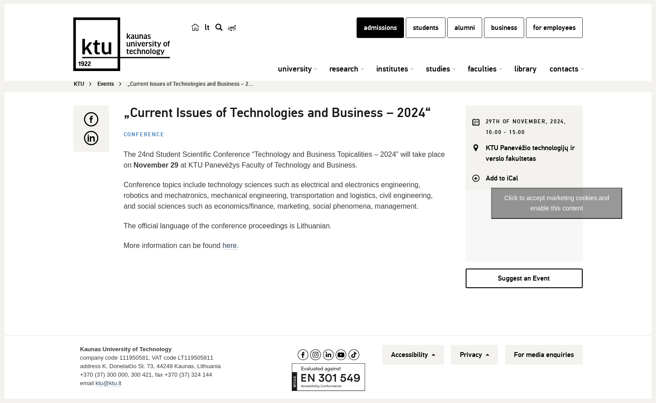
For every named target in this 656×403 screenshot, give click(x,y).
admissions (380, 28)
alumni (464, 28)
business (504, 28)
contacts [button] (564, 69)
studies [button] (438, 69)
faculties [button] (482, 69)
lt (207, 28)
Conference (144, 134)
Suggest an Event (524, 278)
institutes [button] (392, 69)
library (525, 69)
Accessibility (413, 354)
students (425, 28)
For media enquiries (544, 354)
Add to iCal (502, 178)
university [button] (294, 69)
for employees (554, 28)
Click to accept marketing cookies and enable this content (556, 203)
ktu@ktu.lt (109, 383)
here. (231, 245)
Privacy (474, 354)
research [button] (343, 69)
